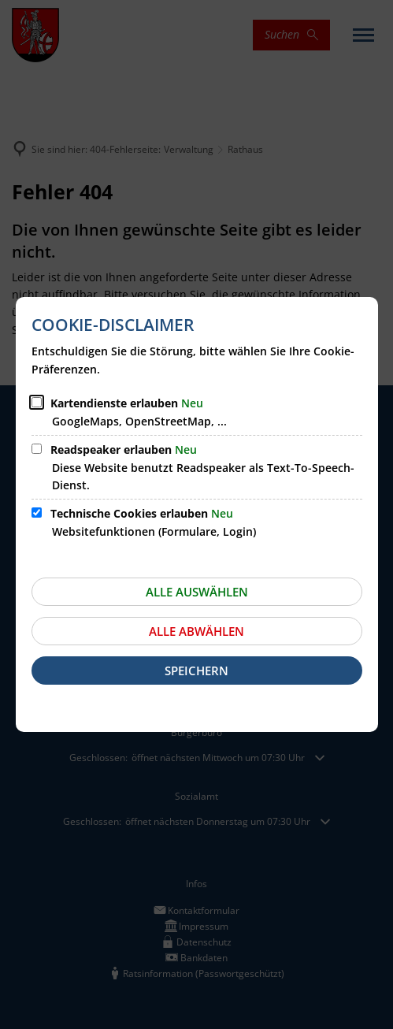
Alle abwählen (196, 631)
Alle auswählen (197, 592)
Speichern (196, 670)
